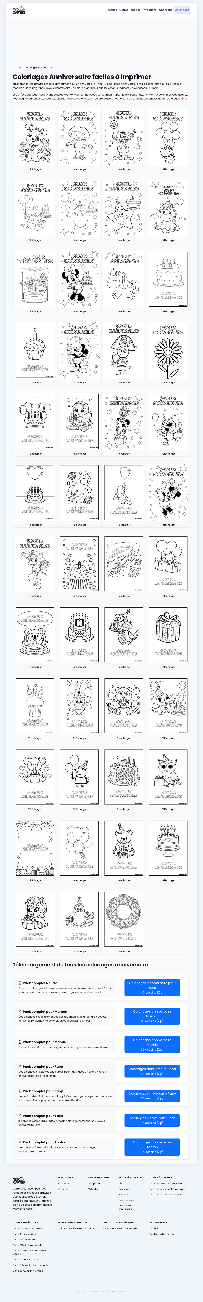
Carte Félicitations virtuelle (27, 1246)
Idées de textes (126, 1201)
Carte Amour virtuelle (24, 1235)
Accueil (112, 10)
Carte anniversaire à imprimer (165, 1184)
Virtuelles (63, 1190)
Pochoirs (123, 1195)
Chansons (165, 10)
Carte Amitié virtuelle (24, 1240)
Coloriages (182, 10)
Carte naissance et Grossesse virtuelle (29, 1253)
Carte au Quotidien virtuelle (28, 1271)
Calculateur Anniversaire (125, 1208)
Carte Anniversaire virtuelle (28, 1229)
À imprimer (64, 1184)
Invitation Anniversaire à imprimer (76, 1229)
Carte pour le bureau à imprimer (167, 1195)
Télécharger (35, 170)
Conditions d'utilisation (161, 1235)
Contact (153, 1229)
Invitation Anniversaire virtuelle (120, 1229)
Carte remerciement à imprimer (167, 1190)
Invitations (150, 10)
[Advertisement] (101, 41)
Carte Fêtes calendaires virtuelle (31, 1266)
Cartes (123, 10)
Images (135, 10)
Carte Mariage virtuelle (25, 1260)
